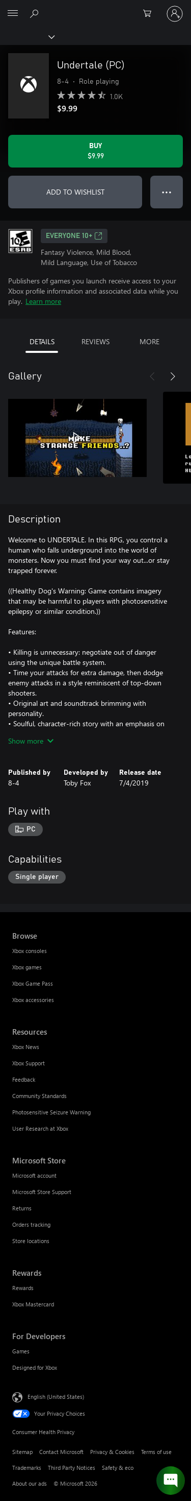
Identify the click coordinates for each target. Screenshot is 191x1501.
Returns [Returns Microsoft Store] (22, 1208)
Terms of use (156, 1451)
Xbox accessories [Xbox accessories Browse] (33, 999)
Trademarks (26, 1467)
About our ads (29, 1483)
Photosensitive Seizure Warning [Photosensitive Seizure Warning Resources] (51, 1112)
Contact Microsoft (61, 1451)
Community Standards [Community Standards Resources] (39, 1095)
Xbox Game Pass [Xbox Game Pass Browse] (32, 983)
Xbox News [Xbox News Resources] (25, 1046)
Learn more (43, 301)
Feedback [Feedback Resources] (23, 1079)
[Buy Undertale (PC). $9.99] (95, 151)
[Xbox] (27, 36)
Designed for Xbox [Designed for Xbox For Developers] (34, 1367)
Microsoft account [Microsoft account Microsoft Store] (34, 1175)
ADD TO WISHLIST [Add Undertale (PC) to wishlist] (75, 192)
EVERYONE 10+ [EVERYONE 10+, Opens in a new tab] (74, 236)
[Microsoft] (95, 8)
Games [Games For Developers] (21, 1351)
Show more (30, 741)
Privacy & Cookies (112, 1451)
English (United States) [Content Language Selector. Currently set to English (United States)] (56, 1396)
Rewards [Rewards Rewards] (23, 1287)
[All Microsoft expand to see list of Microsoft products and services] (13, 14)
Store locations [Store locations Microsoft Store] (30, 1240)
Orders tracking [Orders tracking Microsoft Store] (31, 1224)
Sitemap (22, 1451)
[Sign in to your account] (174, 14)
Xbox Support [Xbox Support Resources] (28, 1063)
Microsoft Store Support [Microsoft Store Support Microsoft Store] (41, 1191)
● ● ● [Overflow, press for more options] (167, 192)
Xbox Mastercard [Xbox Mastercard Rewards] (33, 1304)
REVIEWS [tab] (95, 341)
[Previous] (152, 376)
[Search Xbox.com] (35, 13)
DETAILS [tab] (42, 341)
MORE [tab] (149, 341)
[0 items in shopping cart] (150, 14)
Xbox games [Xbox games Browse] (27, 967)
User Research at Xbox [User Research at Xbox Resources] (40, 1128)
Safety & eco (117, 1467)
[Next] (172, 376)
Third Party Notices (71, 1467)
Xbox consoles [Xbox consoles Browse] (29, 950)
